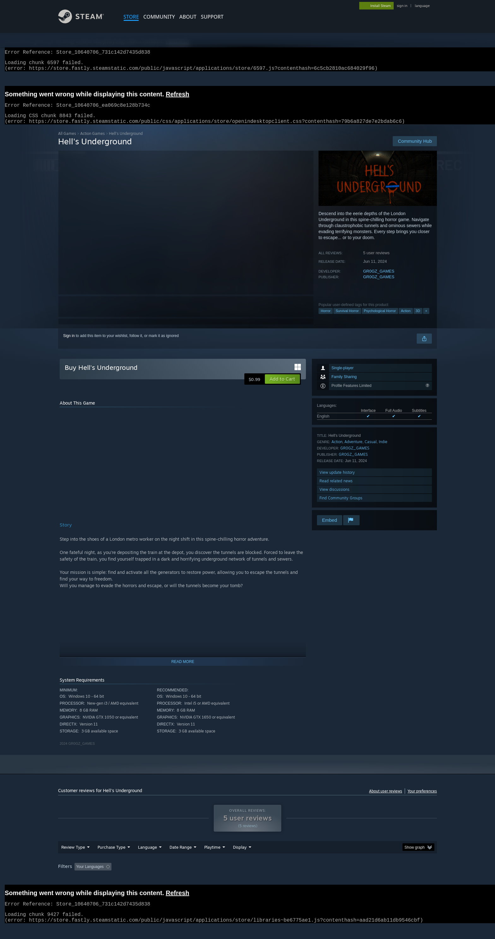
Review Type (73, 859)
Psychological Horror (380, 318)
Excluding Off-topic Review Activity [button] (154, 878)
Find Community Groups (340, 505)
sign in (402, 5)
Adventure (353, 449)
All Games (67, 141)
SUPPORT (212, 16)
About (187, 16)
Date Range (181, 859)
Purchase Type (111, 859)
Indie (383, 449)
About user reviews (385, 798)
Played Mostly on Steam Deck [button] (248, 878)
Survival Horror (347, 318)
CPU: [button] (333, 878)
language (422, 5)
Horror (326, 318)
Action (406, 318)
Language (147, 859)
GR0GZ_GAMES (378, 278)
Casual (371, 449)
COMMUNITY (159, 16)
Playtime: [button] (202, 878)
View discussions (334, 497)
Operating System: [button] (300, 878)
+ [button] (426, 318)
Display (240, 859)
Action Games (92, 141)
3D (418, 318)
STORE (131, 16)
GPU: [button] (354, 878)
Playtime (212, 859)
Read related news (336, 488)
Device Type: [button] (382, 878)
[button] (282, 387)
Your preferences (422, 798)
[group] (247, 879)
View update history (337, 480)
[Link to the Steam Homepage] (86, 21)
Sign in (69, 343)
